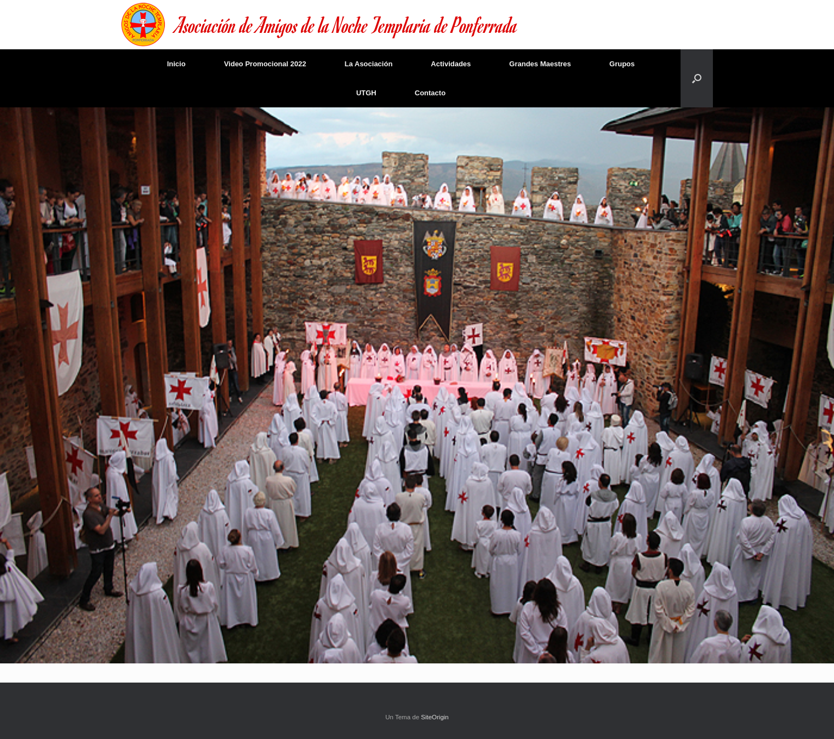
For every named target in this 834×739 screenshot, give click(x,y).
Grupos (622, 64)
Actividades (451, 64)
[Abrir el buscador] (697, 78)
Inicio (176, 64)
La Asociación (369, 64)
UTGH (366, 93)
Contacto (430, 93)
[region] (417, 385)
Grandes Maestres (540, 64)
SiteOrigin (435, 717)
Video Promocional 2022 (265, 64)
